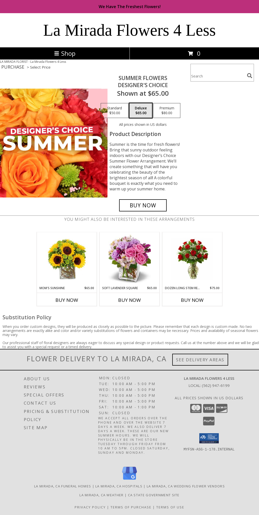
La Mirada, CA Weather (101, 495)
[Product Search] (218, 75)
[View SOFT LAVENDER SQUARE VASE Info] (130, 259)
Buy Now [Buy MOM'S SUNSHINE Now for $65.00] (66, 300)
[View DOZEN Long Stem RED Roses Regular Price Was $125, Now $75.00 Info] (192, 259)
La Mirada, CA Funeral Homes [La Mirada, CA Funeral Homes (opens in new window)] (62, 486)
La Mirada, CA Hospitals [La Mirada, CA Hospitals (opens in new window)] (118, 486)
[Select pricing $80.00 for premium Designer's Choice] (167, 110)
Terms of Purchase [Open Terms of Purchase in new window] (131, 507)
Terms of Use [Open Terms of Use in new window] (170, 507)
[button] (209, 438)
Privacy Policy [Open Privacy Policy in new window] (90, 507)
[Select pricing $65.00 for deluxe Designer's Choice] (141, 110)
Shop (64, 53)
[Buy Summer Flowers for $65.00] (143, 205)
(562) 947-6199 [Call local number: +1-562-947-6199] (216, 385)
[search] (250, 75)
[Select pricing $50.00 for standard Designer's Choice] (114, 110)
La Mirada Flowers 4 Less (129, 30)
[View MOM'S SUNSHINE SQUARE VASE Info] (67, 259)
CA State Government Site (154, 495)
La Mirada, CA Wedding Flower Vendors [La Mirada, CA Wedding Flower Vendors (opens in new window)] (186, 486)
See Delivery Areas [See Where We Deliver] (200, 360)
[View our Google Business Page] (129, 480)
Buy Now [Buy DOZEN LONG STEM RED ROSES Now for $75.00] (192, 300)
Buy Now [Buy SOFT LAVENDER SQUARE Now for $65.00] (129, 300)
